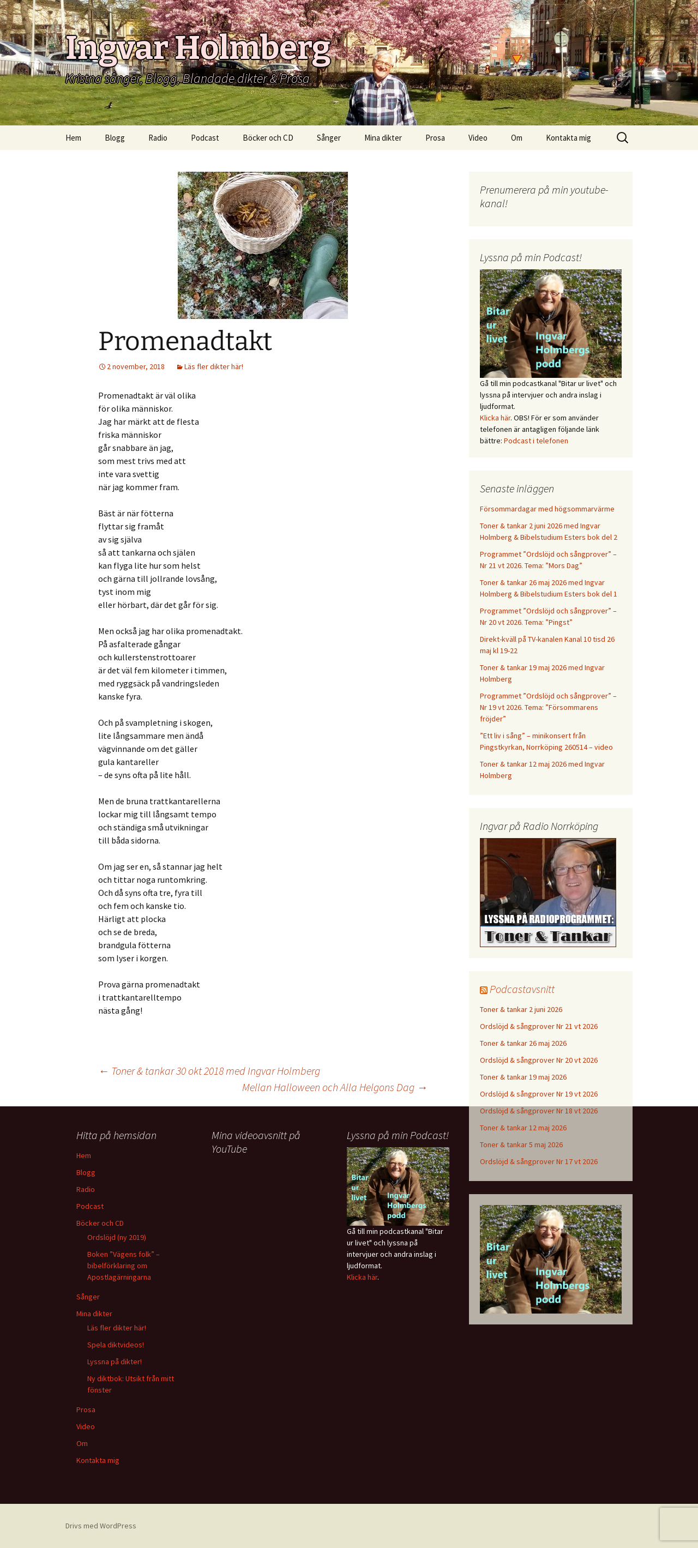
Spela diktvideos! (115, 1345)
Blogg (115, 137)
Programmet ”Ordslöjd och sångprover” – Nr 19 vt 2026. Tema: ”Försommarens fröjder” (548, 707)
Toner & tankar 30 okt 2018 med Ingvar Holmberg (209, 1070)
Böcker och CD (268, 137)
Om (516, 137)
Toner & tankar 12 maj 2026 (523, 1128)
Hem (73, 137)
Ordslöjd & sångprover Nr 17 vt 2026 (539, 1161)
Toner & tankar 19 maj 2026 (523, 1077)
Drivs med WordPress (100, 1526)
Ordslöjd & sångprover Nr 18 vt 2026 (539, 1111)
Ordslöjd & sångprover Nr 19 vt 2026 (539, 1094)
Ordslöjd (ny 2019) (116, 1237)
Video (478, 137)
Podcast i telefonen (536, 440)
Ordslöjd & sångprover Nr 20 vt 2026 (539, 1060)
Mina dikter (383, 137)
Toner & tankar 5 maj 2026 (521, 1144)
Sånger (329, 137)
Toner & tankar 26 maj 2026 (523, 1043)
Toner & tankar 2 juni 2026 (521, 1009)
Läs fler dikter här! (213, 366)
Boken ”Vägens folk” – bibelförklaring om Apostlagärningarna (123, 1265)
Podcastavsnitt (522, 989)
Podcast (205, 137)
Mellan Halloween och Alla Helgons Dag (335, 1087)
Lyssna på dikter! (114, 1361)
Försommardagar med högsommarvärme (547, 509)
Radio (157, 137)
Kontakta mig (568, 137)
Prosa (435, 137)
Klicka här (495, 418)
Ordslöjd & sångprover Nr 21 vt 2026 (539, 1026)
